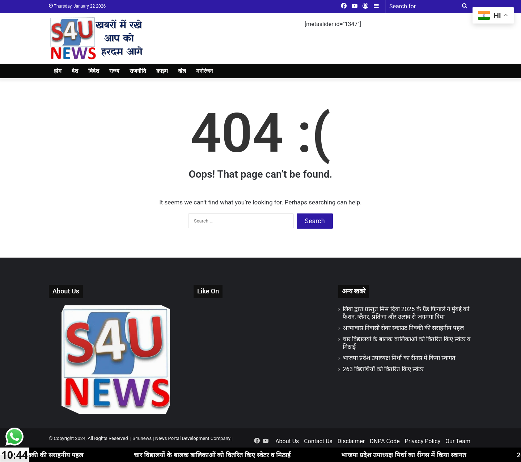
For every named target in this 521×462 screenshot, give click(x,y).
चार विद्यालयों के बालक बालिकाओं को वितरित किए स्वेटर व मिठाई (220, 454)
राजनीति (138, 71)
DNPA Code (384, 441)
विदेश (93, 71)
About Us (287, 441)
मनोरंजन (204, 71)
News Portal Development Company (192, 438)
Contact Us (318, 441)
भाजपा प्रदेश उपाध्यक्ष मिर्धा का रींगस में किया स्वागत (399, 357)
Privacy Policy (423, 441)
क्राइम (162, 71)
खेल (182, 71)
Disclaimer (351, 441)
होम (58, 71)
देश (75, 71)
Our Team (457, 441)
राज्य (114, 71)
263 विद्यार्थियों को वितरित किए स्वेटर (383, 369)
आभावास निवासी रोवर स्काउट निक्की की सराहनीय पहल (403, 327)
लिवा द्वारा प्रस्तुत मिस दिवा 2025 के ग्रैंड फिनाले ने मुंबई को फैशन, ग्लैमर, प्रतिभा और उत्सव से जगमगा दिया (406, 312)
